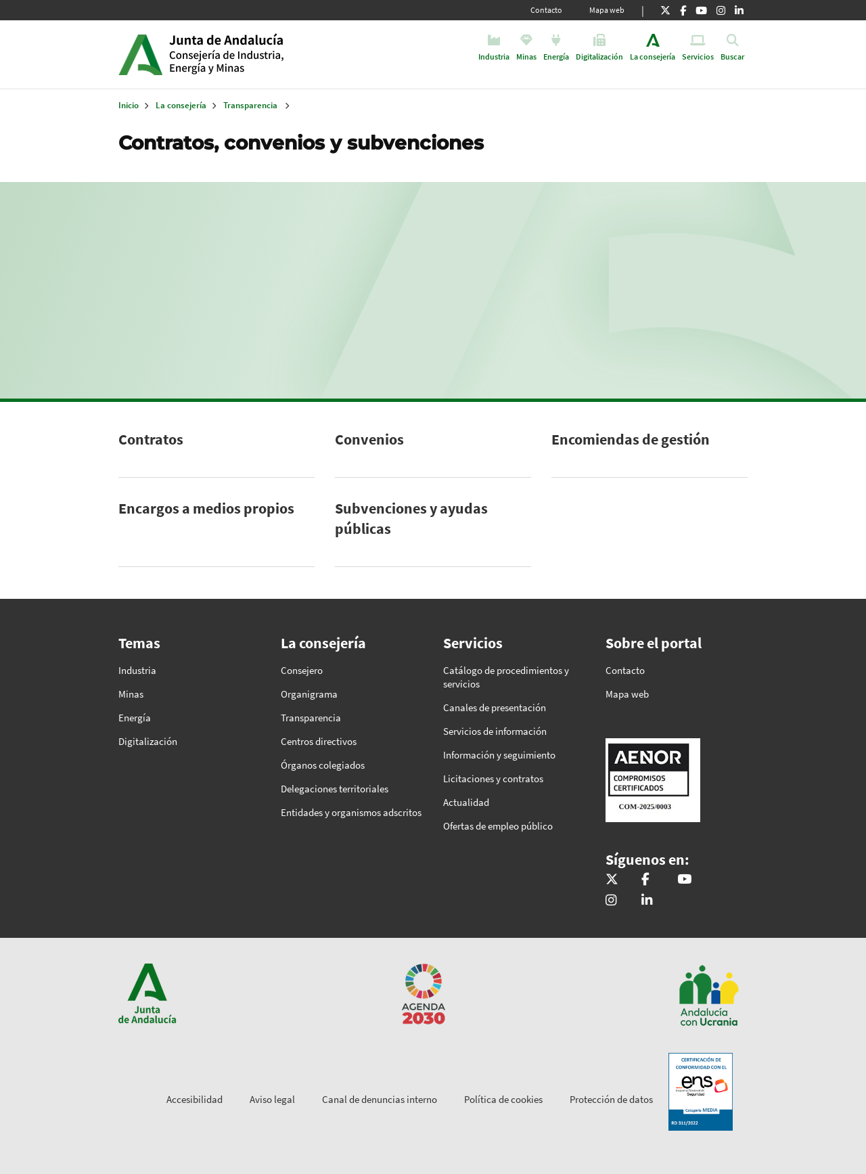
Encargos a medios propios (206, 508)
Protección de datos (611, 1099)
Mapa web (606, 10)
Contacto (546, 10)
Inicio (273, 54)
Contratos (150, 439)
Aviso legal (272, 1099)
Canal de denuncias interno (379, 1099)
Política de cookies (503, 1099)
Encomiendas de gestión (630, 439)
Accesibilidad (194, 1099)
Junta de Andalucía (140, 54)
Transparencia (250, 105)
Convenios (369, 439)
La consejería (181, 105)
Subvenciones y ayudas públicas (411, 518)
